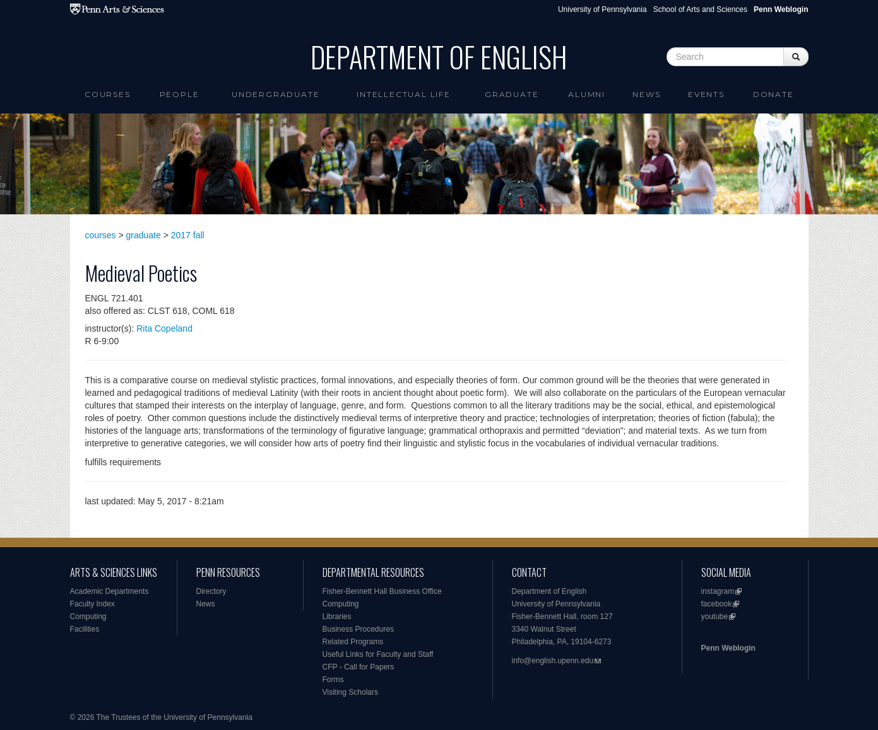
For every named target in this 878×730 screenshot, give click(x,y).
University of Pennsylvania (602, 9)
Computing (88, 616)
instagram (718, 591)
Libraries (337, 616)
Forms (333, 679)
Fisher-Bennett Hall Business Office (382, 591)
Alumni (586, 94)
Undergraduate (275, 94)
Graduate (511, 94)
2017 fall (188, 235)
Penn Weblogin (728, 648)
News (646, 94)
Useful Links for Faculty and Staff (378, 654)
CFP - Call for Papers (359, 667)
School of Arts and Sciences (700, 9)
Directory (211, 591)
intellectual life (404, 94)
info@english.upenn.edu (553, 660)
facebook (716, 604)
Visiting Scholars (351, 692)
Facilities (85, 629)
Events (706, 94)
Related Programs (353, 641)
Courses (108, 94)
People (179, 94)
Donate (773, 94)
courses (100, 235)
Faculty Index (92, 604)
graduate (143, 235)
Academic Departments (109, 591)
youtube (714, 616)
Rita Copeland (164, 328)
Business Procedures (358, 629)
